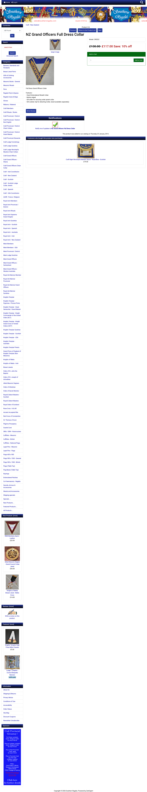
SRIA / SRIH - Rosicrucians (12, 431)
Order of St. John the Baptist (10, 372)
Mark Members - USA (10, 247)
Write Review (31, 111)
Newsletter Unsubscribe (11, 720)
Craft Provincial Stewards (11, 138)
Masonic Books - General (11, 81)
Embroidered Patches (10, 477)
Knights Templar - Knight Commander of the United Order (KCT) (12, 315)
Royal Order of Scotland (11, 405)
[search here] (12, 47)
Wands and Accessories (11, 491)
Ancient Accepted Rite (10, 412)
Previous (73, 30)
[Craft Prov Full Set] (12, 757)
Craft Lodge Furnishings (11, 142)
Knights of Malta (8, 359)
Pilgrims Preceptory (9, 424)
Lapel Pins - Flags (9, 451)
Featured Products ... (10, 507)
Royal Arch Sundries (10, 221)
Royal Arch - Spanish (10, 228)
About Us (6, 690)
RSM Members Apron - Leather (12, 530)
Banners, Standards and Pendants (11, 67)
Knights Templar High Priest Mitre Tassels (12, 638)
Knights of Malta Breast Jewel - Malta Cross (12, 585)
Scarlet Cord (7, 428)
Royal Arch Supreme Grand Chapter (10, 216)
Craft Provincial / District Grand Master (11, 133)
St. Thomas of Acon (9, 420)
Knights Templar (8, 297)
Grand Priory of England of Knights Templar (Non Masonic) (12, 353)
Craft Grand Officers (10, 156)
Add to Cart (138, 60)
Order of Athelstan (9, 387)
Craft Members (8, 108)
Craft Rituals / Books (10, 112)
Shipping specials (9, 495)
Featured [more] (8, 624)
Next (99, 30)
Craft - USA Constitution (11, 193)
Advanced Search (12, 56)
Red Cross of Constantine (11, 416)
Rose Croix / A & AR (9, 408)
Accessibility (7, 705)
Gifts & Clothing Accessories (8, 77)
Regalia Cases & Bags (10, 97)
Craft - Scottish (8, 179)
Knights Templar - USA (10, 337)
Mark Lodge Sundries (10, 255)
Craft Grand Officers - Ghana (10, 161)
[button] (142, 2)
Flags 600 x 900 (8, 454)
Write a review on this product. (12, 615)
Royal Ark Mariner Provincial (9, 280)
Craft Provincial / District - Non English (11, 121)
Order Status (7, 709)
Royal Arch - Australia (10, 232)
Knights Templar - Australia (9, 342)
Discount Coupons (9, 717)
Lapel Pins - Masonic (10, 447)
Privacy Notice (8, 697)
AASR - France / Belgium (11, 197)
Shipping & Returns (9, 694)
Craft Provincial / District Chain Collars (11, 127)
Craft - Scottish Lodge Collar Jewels (10, 184)
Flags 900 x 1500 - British (11, 462)
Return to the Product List (87, 30)
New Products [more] (10, 516)
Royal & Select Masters (11, 401)
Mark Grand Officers (10, 259)
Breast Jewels (8, 367)
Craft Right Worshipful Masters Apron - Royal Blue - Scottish (86, 159)
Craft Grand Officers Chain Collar (12, 167)
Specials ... (7, 499)
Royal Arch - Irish (9, 236)
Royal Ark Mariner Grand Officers (11, 286)
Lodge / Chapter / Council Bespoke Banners (12, 665)
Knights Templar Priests (11, 347)
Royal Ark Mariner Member (12, 275)
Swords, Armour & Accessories (9, 486)
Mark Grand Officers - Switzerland (10, 264)
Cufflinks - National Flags (11, 443)
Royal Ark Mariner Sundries (9, 292)
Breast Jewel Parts (9, 72)
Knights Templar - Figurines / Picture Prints (11, 302)
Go (12, 35)
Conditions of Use (9, 701)
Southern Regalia (71, 791)
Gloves (5, 101)
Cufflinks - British (9, 439)
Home (7, 2)
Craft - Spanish (8, 189)
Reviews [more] (8, 606)
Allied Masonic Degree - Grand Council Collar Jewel (12, 556)
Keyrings (6, 474)
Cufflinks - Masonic (9, 435)
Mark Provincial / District (11, 251)
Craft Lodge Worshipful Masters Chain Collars (11, 151)
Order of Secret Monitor (11, 391)
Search (12, 53)
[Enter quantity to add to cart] (111, 60)
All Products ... (8, 510)
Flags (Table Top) (9, 466)
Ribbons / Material (9, 104)
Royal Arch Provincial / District (10, 206)
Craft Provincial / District (11, 116)
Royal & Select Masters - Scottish (11, 396)
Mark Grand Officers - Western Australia (10, 270)
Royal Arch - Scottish (10, 224)
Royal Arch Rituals (9, 211)
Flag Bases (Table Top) (11, 470)
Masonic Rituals (8, 85)
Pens (5, 89)
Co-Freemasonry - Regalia (11, 481)
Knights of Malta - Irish (10, 363)
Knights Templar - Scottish (12, 334)
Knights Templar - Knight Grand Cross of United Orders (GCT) (11, 324)
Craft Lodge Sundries (10, 146)
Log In (14, 2)
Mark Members (8, 244)
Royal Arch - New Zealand (11, 240)
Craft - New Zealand (32, 25)
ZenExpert (89, 791)
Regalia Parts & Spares (11, 93)
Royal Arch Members (10, 201)
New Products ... (8, 503)
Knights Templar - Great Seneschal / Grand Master (12, 308)
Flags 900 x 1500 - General (12, 458)
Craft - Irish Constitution (11, 172)
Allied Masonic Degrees (11, 383)
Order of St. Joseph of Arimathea (10, 378)
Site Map (6, 713)
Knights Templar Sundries (11, 330)
